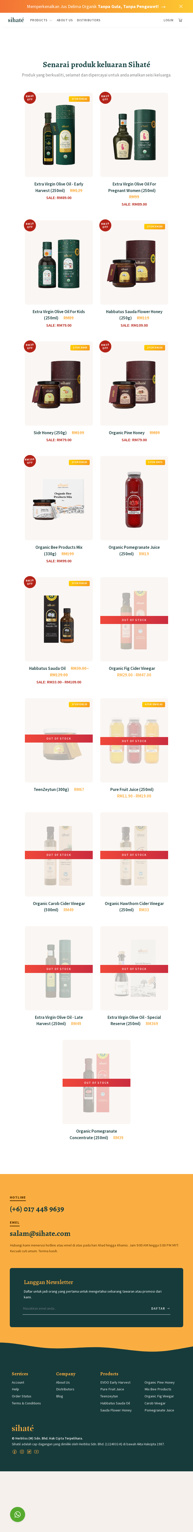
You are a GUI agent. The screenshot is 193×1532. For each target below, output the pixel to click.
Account (18, 1393)
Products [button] (41, 20)
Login (169, 20)
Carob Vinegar (155, 1413)
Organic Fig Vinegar (159, 1407)
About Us (65, 20)
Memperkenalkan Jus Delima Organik (96, 6)
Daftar (160, 1319)
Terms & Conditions (26, 1413)
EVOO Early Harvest (115, 1393)
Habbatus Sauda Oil (115, 1413)
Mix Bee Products (157, 1400)
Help (15, 1400)
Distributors (89, 20)
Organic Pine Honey (159, 1393)
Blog (59, 1407)
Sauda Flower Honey (116, 1420)
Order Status (21, 1407)
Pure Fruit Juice (112, 1400)
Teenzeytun (109, 1407)
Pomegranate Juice (159, 1420)
